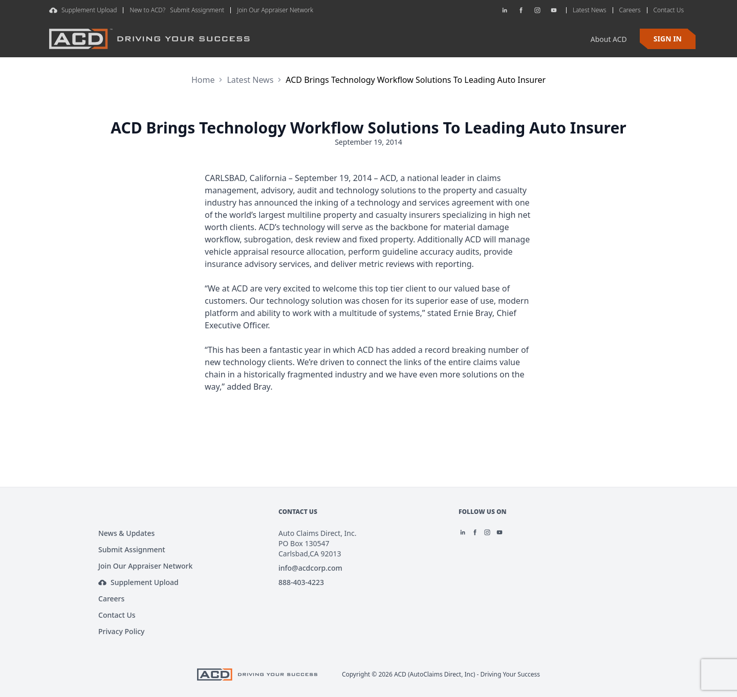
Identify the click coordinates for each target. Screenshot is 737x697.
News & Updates (126, 533)
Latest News (250, 79)
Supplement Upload (83, 10)
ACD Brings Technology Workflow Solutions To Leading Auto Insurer (416, 79)
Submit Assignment (131, 549)
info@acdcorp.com (310, 568)
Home (203, 79)
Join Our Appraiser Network (275, 10)
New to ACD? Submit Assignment (176, 10)
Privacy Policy (121, 631)
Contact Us (117, 615)
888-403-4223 (301, 582)
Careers (111, 598)
